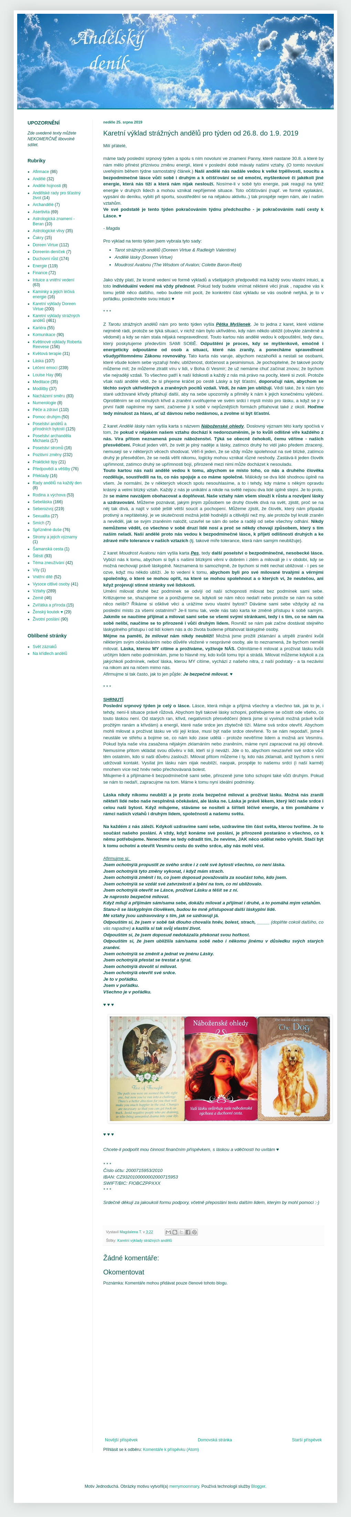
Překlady (41, 475)
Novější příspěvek (121, 1440)
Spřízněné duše (47, 529)
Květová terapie (47, 353)
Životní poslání (46, 619)
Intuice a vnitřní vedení (53, 280)
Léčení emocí (45, 367)
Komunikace (44, 334)
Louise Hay (43, 375)
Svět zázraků (44, 646)
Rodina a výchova (49, 495)
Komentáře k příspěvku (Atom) (171, 1449)
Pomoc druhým (47, 417)
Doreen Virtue (45, 245)
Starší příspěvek (307, 1440)
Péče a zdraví (45, 409)
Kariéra (39, 327)
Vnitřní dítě (43, 576)
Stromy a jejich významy (55, 537)
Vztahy (39, 591)
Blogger (258, 1486)
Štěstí (38, 555)
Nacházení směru (49, 396)
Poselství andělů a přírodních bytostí (49, 426)
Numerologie (44, 402)
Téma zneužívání (48, 562)
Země (38, 597)
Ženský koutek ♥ (48, 612)
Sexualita (41, 516)
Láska (38, 360)
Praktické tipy (45, 462)
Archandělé (43, 204)
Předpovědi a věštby (51, 468)
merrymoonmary (184, 1486)
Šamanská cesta (48, 549)
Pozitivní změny (47, 454)
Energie (40, 265)
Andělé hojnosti (47, 185)
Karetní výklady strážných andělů (144, 1240)
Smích (38, 522)
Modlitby (40, 388)
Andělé (39, 178)
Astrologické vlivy (48, 230)
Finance (40, 272)
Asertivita (41, 211)
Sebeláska (42, 501)
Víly (36, 570)
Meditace (41, 381)
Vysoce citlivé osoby (51, 584)
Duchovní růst (45, 258)
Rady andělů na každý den (57, 483)
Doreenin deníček (49, 251)
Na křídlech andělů (50, 653)
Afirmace (41, 171)
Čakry (38, 237)
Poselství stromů (48, 447)
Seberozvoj (43, 508)
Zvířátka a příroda (49, 605)
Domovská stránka (215, 1440)
